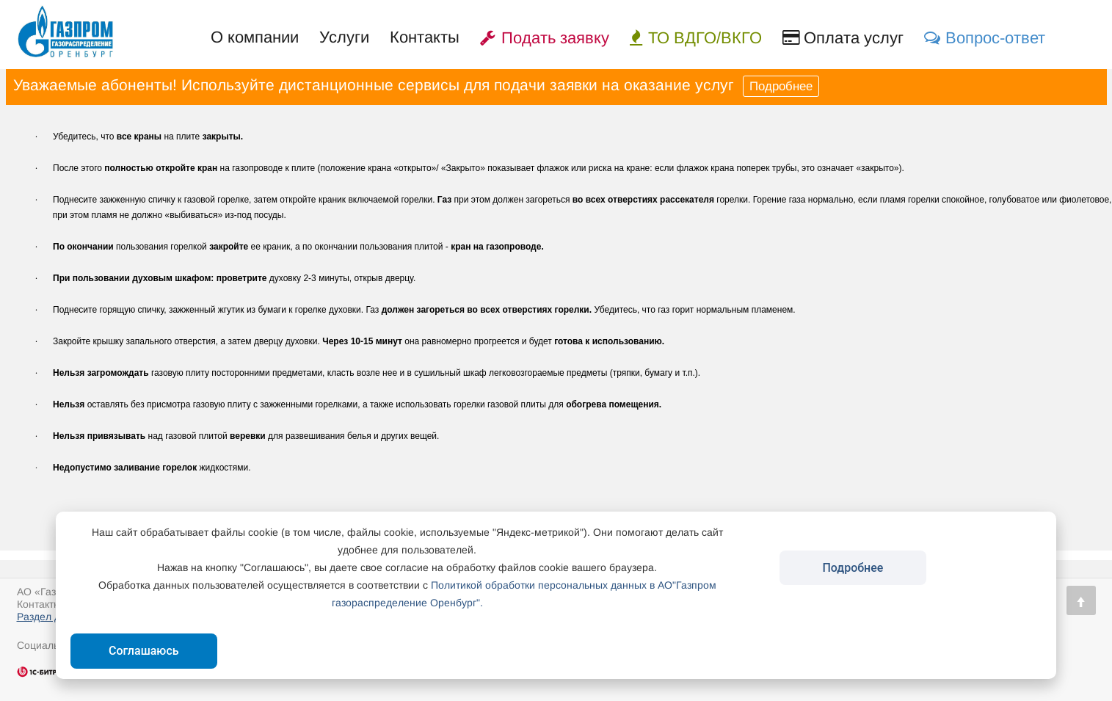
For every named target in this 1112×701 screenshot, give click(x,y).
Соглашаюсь (144, 651)
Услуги (344, 37)
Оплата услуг (843, 38)
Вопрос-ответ (984, 38)
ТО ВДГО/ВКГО (696, 38)
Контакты (424, 37)
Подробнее (781, 86)
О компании (255, 37)
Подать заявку (544, 38)
